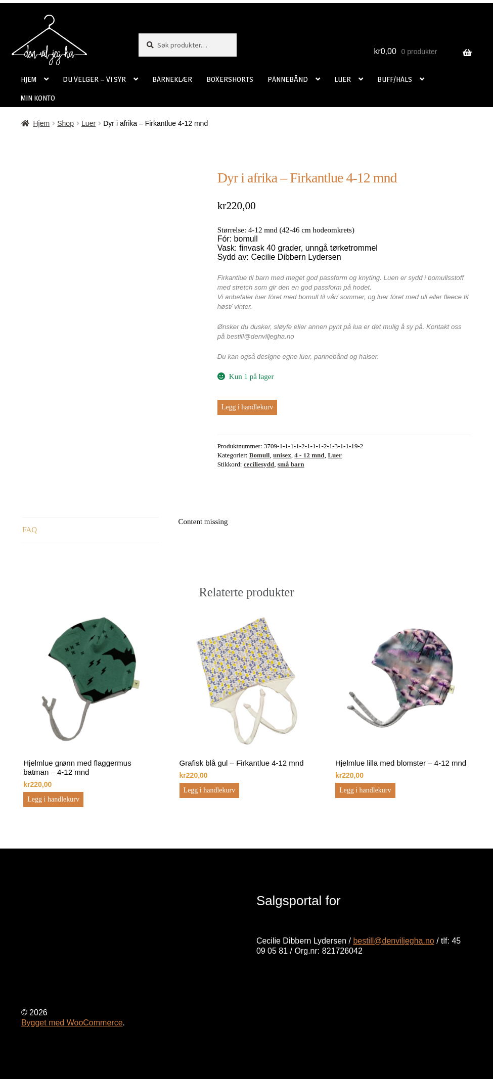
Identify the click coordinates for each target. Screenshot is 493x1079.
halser (368, 356)
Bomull (259, 455)
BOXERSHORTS (229, 79)
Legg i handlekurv (247, 407)
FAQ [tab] (29, 530)
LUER (342, 79)
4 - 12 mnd (309, 455)
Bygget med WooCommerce (72, 1022)
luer (304, 356)
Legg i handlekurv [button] (53, 799)
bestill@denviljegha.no (393, 940)
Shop (65, 123)
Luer (88, 123)
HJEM (28, 79)
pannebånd (331, 356)
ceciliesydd (259, 464)
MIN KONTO (38, 98)
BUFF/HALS (394, 79)
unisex (282, 455)
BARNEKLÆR (172, 79)
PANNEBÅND (287, 79)
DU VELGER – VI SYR (94, 79)
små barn (291, 464)
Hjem (41, 123)
